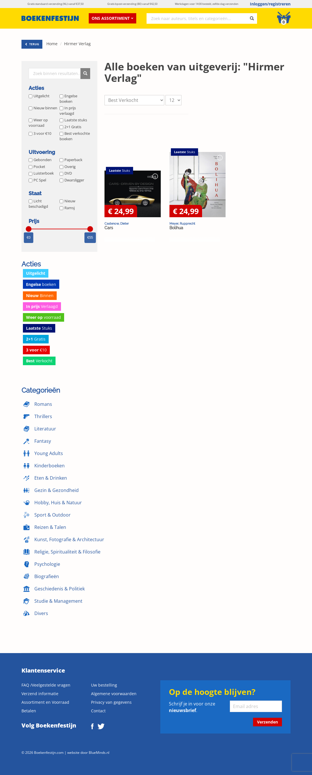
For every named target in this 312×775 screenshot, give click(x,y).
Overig (68, 166)
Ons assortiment (112, 18)
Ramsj (67, 207)
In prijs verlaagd (68, 110)
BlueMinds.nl (99, 752)
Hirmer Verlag (77, 43)
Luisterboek (41, 173)
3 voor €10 (40, 133)
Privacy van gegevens (111, 702)
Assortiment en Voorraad (45, 702)
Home (52, 43)
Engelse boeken (68, 98)
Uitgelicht (39, 95)
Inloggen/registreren (270, 4)
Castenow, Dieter (116, 224)
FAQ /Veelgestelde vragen (45, 685)
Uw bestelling (104, 685)
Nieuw (67, 200)
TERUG (32, 44)
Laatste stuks (73, 119)
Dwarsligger (72, 180)
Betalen (28, 710)
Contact (98, 710)
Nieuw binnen (43, 107)
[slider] (28, 229)
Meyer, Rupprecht (182, 224)
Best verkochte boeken (75, 136)
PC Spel (37, 180)
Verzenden (267, 722)
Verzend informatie (39, 693)
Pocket (37, 166)
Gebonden (40, 159)
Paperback (71, 159)
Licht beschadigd (38, 203)
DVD (66, 173)
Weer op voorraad (38, 122)
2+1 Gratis (70, 126)
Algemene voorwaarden (114, 693)
